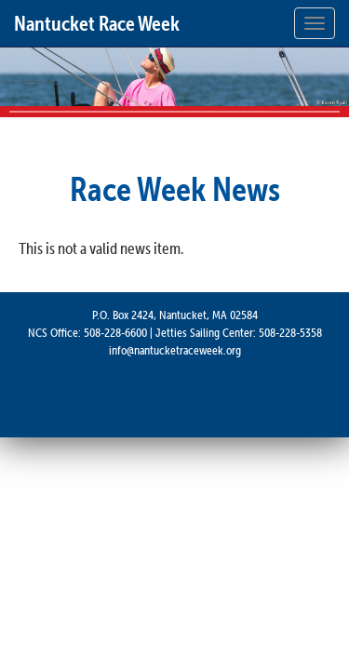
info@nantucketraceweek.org (175, 349)
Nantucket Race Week (97, 23)
